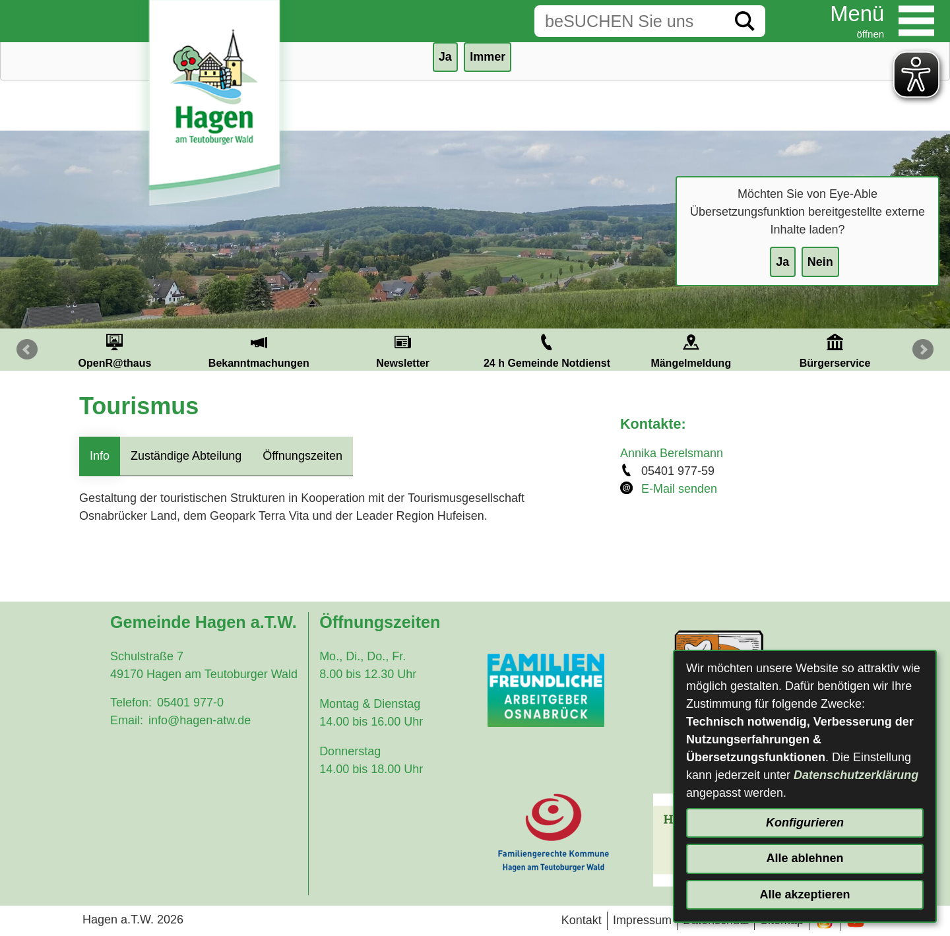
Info (100, 455)
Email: (126, 720)
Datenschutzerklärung (856, 775)
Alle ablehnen (804, 858)
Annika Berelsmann (671, 453)
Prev (27, 349)
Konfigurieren (805, 822)
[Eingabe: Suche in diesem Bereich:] (629, 21)
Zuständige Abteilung (186, 455)
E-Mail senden (679, 488)
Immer (487, 56)
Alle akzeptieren (804, 894)
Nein (820, 261)
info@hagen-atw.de (199, 720)
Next (923, 349)
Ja (782, 261)
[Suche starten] (744, 21)
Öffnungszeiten (302, 455)
